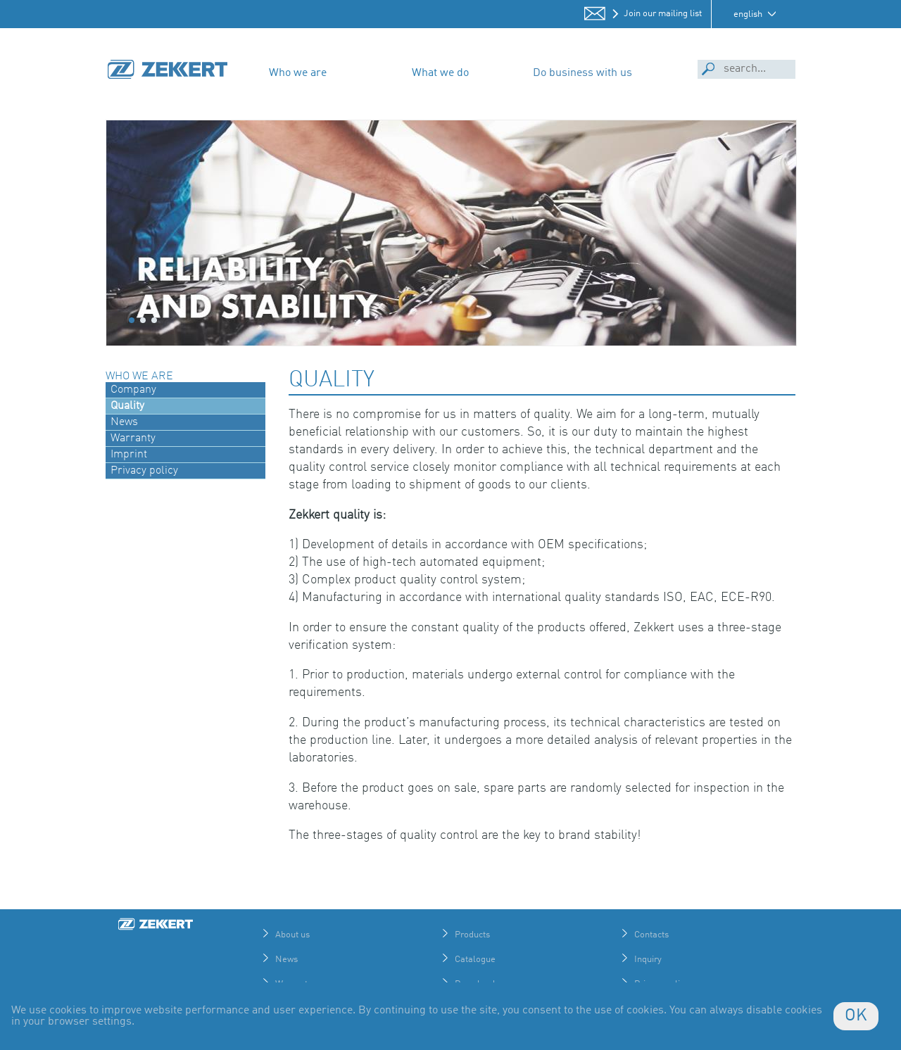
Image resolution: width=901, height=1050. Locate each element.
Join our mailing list (663, 13)
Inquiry (648, 959)
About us (292, 935)
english (747, 14)
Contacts (651, 935)
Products (472, 935)
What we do (440, 73)
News (286, 959)
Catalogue (475, 959)
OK (856, 1016)
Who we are (298, 73)
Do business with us (582, 73)
